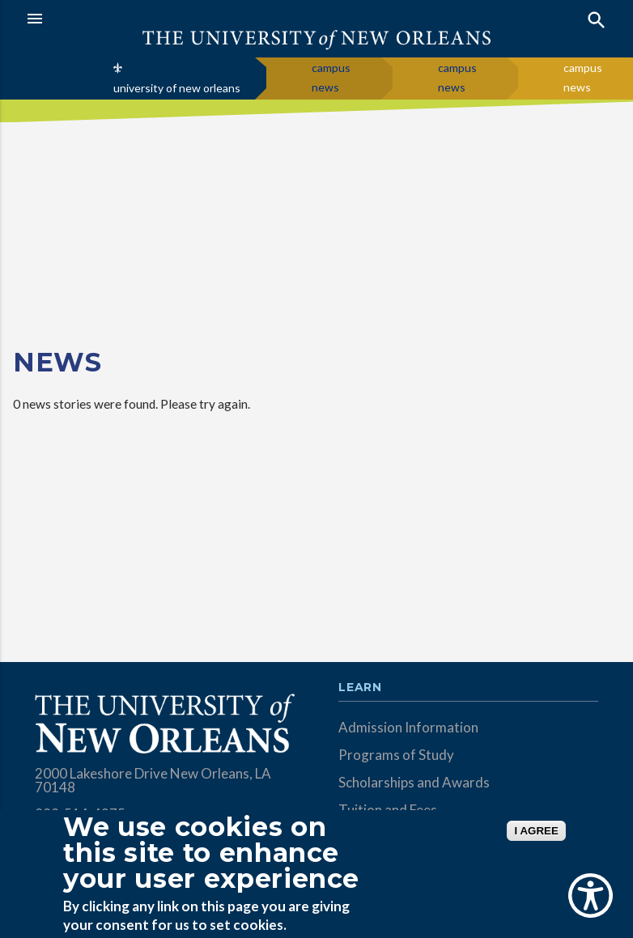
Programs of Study (396, 754)
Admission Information (408, 727)
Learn (359, 687)
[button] (167, 18)
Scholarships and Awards (414, 782)
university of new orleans (176, 88)
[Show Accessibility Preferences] (590, 895)
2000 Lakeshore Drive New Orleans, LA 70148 (153, 780)
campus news (331, 77)
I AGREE (536, 831)
